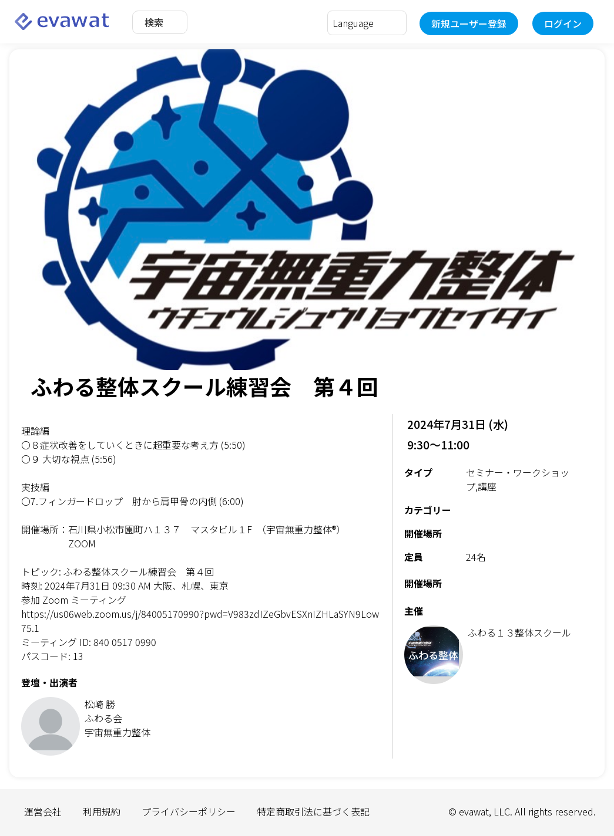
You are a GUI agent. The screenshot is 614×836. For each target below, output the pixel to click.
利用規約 (101, 811)
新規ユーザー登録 (468, 23)
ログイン (563, 23)
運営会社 (43, 811)
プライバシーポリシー (189, 811)
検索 (154, 22)
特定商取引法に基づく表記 (313, 811)
